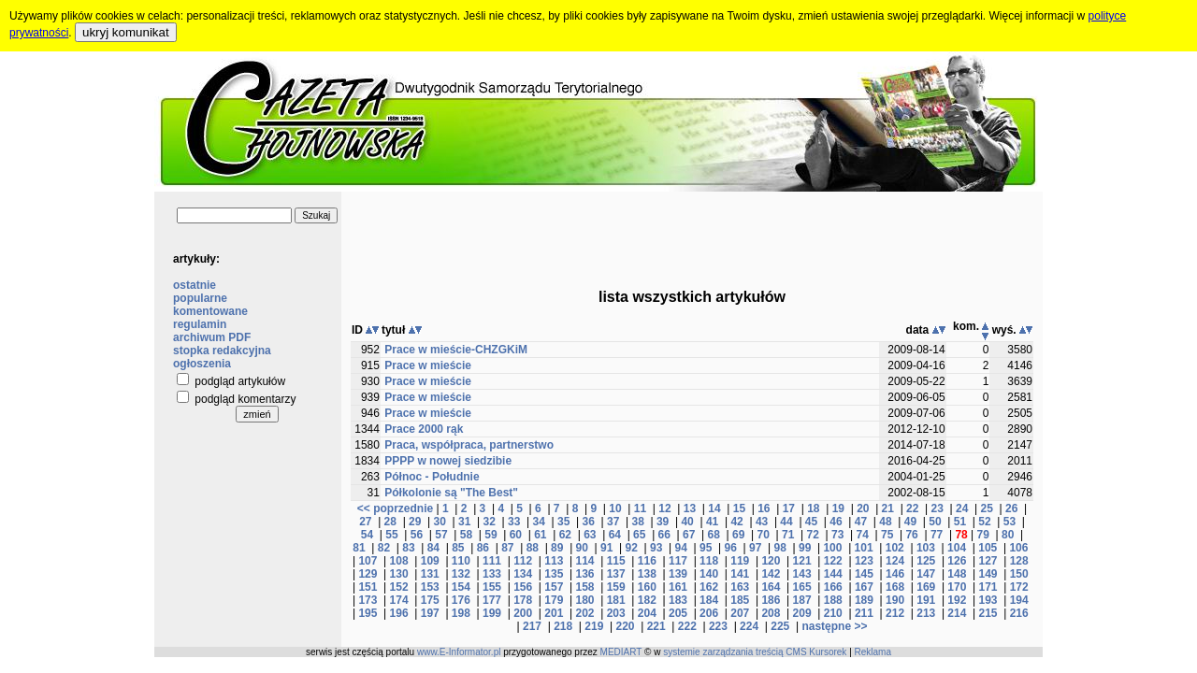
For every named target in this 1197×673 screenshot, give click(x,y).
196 (399, 613)
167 (864, 587)
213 (925, 613)
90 (582, 547)
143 (802, 573)
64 (615, 534)
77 (936, 534)
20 (863, 508)
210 (833, 613)
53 (1009, 521)
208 (770, 613)
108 (399, 560)
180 (584, 600)
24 (962, 508)
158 (584, 587)
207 (739, 613)
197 (430, 613)
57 (441, 534)
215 (988, 613)
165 (802, 587)
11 (640, 508)
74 (862, 534)
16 (763, 508)
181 (616, 600)
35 (563, 521)
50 (935, 521)
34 (539, 521)
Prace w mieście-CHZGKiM (455, 349)
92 (632, 547)
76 (911, 534)
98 (779, 547)
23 (937, 508)
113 (553, 560)
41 (712, 521)
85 (458, 547)
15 (739, 508)
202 (584, 613)
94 (681, 547)
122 (833, 560)
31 (464, 521)
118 (708, 560)
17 (789, 508)
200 (522, 613)
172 (1019, 587)
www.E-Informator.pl (458, 652)
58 (466, 534)
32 (489, 521)
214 (956, 613)
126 (956, 560)
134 (522, 573)
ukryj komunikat (125, 32)
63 (590, 534)
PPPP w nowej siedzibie (448, 460)
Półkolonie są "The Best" (451, 492)
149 (988, 573)
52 (984, 521)
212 (895, 613)
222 (687, 626)
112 (522, 560)
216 (1019, 613)
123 (864, 560)
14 (714, 508)
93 (656, 547)
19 (838, 508)
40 (687, 521)
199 (492, 613)
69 (738, 534)
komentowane (210, 311)
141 (739, 573)
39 (662, 521)
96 (731, 547)
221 (656, 626)
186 (770, 600)
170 (956, 587)
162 (708, 587)
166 (833, 587)
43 (762, 521)
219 (593, 626)
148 (956, 573)
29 (415, 521)
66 (664, 534)
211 (864, 613)
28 (390, 521)
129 (367, 573)
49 (910, 521)
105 (987, 547)
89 (557, 547)
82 (384, 547)
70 (763, 534)
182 (647, 600)
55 (391, 534)
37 (613, 521)
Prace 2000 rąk (423, 429)
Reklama (873, 652)
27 (365, 521)
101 (864, 547)
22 (912, 508)
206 (708, 613)
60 (516, 534)
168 (895, 587)
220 (624, 626)
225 (780, 626)
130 (399, 573)
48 (885, 521)
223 (718, 626)
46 (835, 521)
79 (983, 534)
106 (1018, 547)
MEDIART (621, 652)
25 (987, 508)
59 (490, 534)
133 (492, 573)
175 (430, 600)
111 (492, 560)
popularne (200, 298)
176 (461, 600)
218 (563, 626)
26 (1011, 508)
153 (430, 587)
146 (895, 573)
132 (461, 573)
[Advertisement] (692, 234)
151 (367, 587)
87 (507, 547)
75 (887, 534)
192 (956, 600)
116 (647, 560)
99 (805, 547)
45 (811, 521)
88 (532, 547)
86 (483, 547)
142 (770, 573)
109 (430, 560)
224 (749, 626)
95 (705, 547)
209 (802, 613)
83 (408, 547)
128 (1019, 560)
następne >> (834, 626)
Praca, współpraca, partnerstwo (469, 444)
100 (832, 547)
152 (399, 587)
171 (988, 587)
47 (861, 521)
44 (786, 521)
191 (925, 600)
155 (492, 587)
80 (1008, 534)
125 (925, 560)
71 (788, 534)
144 (833, 573)
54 (367, 534)
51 (960, 521)
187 (802, 600)
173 (367, 600)
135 (553, 573)
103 (925, 547)
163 (739, 587)
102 (895, 547)
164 (770, 587)
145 (864, 573)
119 (739, 560)
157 (553, 587)
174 (399, 600)
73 (837, 534)
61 (540, 534)
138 (647, 573)
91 (606, 547)
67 (689, 534)
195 (367, 613)
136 (584, 573)
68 (714, 534)
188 (833, 600)
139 (678, 573)
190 (895, 600)
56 (417, 534)
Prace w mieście (427, 365)
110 (461, 560)
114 (584, 560)
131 (430, 573)
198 (461, 613)
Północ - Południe (431, 476)
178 (522, 600)
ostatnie (194, 285)
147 (925, 573)
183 (678, 600)
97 (755, 547)
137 (616, 573)
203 (616, 613)
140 (708, 573)
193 (988, 600)
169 (925, 587)
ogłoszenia (202, 363)
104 (956, 547)
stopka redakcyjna (222, 350)
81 (359, 547)
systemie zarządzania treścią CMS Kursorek (754, 652)
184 (708, 600)
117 (678, 560)
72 (813, 534)
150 (1019, 573)
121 (802, 560)
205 (678, 613)
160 (647, 587)
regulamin (199, 324)
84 (433, 547)
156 (522, 587)
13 (690, 508)
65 (639, 534)
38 (637, 521)
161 (678, 587)
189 (864, 600)
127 (988, 560)
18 (813, 508)
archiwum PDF (212, 337)
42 (736, 521)
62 (565, 534)
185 (739, 600)
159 (616, 587)
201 (553, 613)
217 (532, 626)
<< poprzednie (395, 508)
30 (440, 521)
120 (770, 560)
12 (664, 508)
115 (616, 560)
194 (1019, 600)
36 (588, 521)
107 (367, 560)
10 (615, 508)
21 (888, 508)
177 (492, 600)
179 (553, 600)
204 (647, 613)
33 (514, 521)
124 (895, 560)
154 (461, 587)
